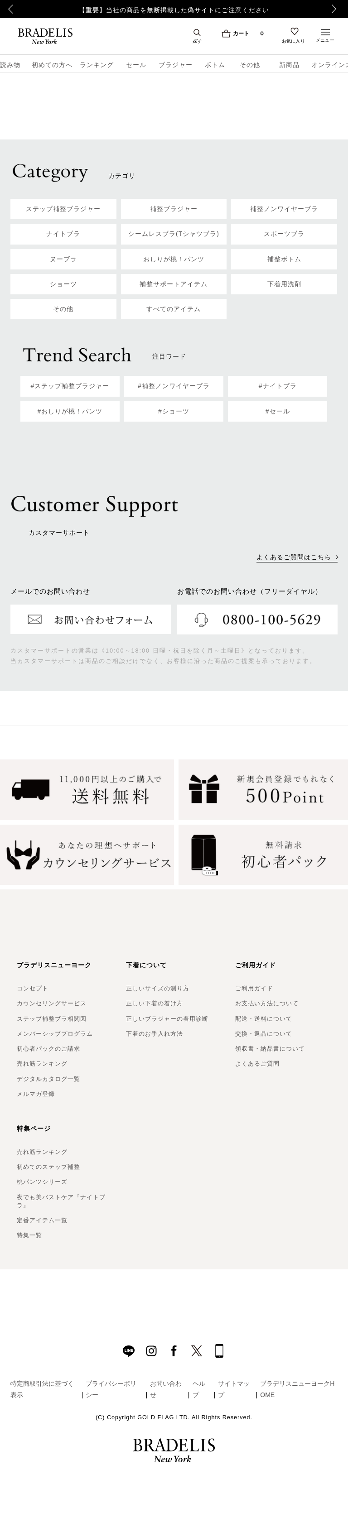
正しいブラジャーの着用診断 (167, 1018)
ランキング (97, 64)
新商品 (289, 64)
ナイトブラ (63, 233)
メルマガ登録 (36, 1093)
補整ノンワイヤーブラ (284, 208)
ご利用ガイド (254, 988)
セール (136, 64)
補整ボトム (284, 259)
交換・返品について (263, 1033)
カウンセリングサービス (52, 1003)
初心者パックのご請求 (48, 1048)
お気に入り (293, 41)
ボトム (215, 64)
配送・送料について (263, 1018)
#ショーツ (173, 411)
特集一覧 (29, 1235)
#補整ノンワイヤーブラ (174, 385)
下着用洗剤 (284, 284)
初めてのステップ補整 (48, 1166)
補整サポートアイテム (174, 284)
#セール (278, 411)
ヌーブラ (63, 259)
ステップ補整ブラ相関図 (52, 1018)
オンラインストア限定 (329, 64)
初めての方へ (49, 64)
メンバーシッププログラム (55, 1033)
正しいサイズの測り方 (157, 988)
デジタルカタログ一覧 (48, 1079)
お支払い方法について (267, 1003)
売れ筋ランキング (42, 1063)
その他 (250, 64)
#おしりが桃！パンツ (69, 411)
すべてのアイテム (173, 308)
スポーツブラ (284, 233)
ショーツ (63, 284)
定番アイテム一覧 (42, 1220)
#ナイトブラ (278, 385)
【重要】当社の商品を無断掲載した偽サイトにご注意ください (174, 10)
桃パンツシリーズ (42, 1181)
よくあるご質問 (257, 1063)
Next (336, 9)
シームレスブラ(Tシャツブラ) (173, 233)
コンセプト (32, 988)
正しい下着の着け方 (154, 1003)
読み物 (10, 64)
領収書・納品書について (270, 1048)
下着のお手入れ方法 (154, 1033)
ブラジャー (176, 64)
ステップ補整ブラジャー (63, 208)
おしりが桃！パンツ (173, 259)
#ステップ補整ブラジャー (69, 385)
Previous (9, 9)
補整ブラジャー (174, 208)
